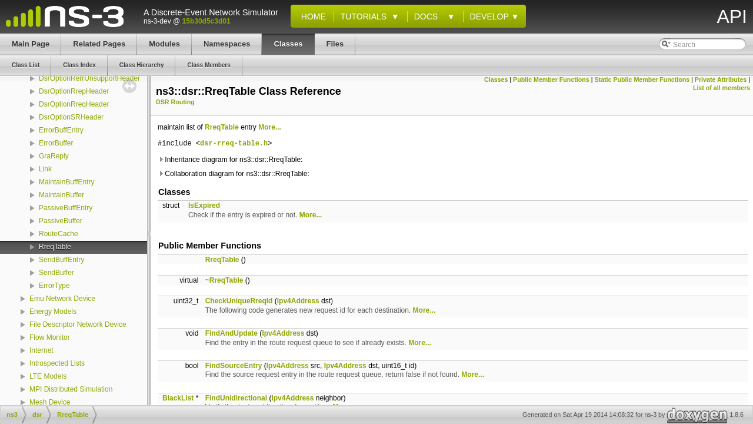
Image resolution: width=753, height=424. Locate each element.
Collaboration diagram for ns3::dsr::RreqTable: (233, 174)
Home (311, 16)
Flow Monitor (49, 337)
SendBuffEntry (61, 260)
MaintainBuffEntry (67, 182)
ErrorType (54, 285)
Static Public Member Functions (641, 79)
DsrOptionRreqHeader (74, 104)
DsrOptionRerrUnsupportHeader (89, 78)
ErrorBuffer (56, 143)
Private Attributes (721, 79)
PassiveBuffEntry (65, 208)
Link (45, 169)
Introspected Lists (57, 363)
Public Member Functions (551, 79)
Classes (496, 79)
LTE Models (47, 376)
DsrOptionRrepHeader (74, 91)
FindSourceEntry (233, 366)
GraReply (54, 156)
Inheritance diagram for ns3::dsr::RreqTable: (230, 159)
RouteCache (58, 234)
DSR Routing (175, 101)
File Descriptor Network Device (77, 324)
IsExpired (204, 205)
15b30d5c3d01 (206, 21)
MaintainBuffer (61, 195)
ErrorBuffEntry (61, 130)
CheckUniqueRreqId (239, 301)
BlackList (178, 398)
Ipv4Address (298, 301)
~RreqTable (224, 280)
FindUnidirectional (236, 398)
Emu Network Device (62, 298)
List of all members (721, 87)
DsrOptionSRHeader (71, 117)
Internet (41, 350)
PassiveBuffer (60, 221)
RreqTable (55, 247)
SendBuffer (56, 273)
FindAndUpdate (231, 333)
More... (269, 127)
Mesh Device (49, 402)
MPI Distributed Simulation (70, 389)
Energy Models (52, 311)
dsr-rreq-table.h (234, 144)
